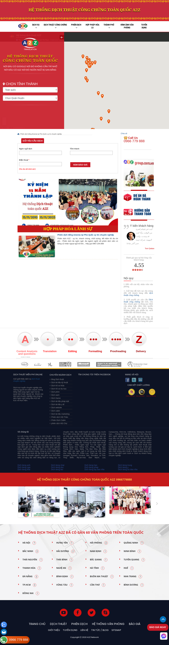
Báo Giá (134, 624)
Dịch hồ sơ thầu (57, 385)
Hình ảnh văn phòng (127, 26)
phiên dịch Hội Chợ (59, 423)
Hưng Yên (64, 543)
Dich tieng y (123, 467)
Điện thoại (24, 160)
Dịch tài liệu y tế (57, 404)
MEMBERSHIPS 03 (50, 364)
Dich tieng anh (24, 465)
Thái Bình (64, 559)
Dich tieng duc (57, 467)
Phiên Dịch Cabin (58, 420)
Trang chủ (37, 624)
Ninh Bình (132, 551)
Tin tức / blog (100, 630)
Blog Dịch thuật (57, 379)
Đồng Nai (31, 593)
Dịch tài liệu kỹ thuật (59, 382)
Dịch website (56, 407)
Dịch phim (55, 392)
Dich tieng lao (57, 469)
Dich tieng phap (91, 467)
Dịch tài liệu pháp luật (60, 401)
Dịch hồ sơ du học (59, 389)
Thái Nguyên (33, 559)
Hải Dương (65, 551)
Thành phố (109, 26)
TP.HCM (29, 585)
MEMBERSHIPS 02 (38, 364)
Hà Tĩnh (97, 568)
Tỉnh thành (74, 149)
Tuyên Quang (134, 559)
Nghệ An (64, 568)
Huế (129, 568)
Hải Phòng (99, 543)
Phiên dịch (76, 26)
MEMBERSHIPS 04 (65, 364)
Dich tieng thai (24, 469)
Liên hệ (84, 630)
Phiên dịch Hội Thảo (59, 417)
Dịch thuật (58, 624)
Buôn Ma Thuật (102, 576)
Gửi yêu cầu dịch (33, 141)
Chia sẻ (124, 133)
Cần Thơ (97, 585)
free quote (137, 199)
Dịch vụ (35, 26)
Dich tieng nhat (57, 465)
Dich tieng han (90, 465)
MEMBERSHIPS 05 (83, 364)
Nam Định (98, 551)
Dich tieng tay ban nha (94, 469)
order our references (140, 212)
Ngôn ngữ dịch (25, 149)
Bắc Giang (98, 559)
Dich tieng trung (125, 465)
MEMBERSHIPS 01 (24, 364)
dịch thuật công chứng (138, 294)
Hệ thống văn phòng (108, 624)
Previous (12, 502)
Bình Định (65, 576)
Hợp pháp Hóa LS (92, 26)
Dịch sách (55, 395)
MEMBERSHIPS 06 (109, 364)
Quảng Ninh (134, 543)
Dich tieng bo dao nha (127, 469)
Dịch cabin (55, 411)
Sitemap (116, 630)
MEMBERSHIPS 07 (137, 364)
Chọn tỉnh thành (25, 87)
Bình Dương (134, 585)
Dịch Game (56, 398)
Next (157, 502)
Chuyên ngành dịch (60, 375)
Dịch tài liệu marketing (60, 414)
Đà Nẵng (30, 576)
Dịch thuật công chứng (55, 26)
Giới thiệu (54, 630)
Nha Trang (133, 576)
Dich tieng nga (24, 467)
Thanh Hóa (32, 568)
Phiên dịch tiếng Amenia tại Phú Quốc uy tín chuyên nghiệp (41, 134)
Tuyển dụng (144, 26)
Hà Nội (29, 543)
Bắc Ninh (31, 551)
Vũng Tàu (64, 585)
